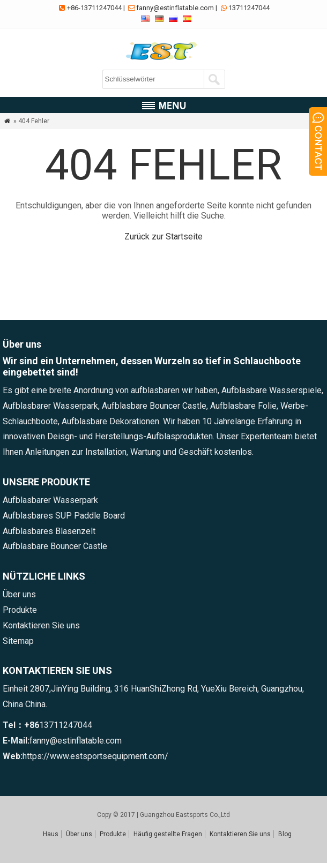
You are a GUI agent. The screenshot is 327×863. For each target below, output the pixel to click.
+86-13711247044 (94, 8)
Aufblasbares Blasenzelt (49, 531)
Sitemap (18, 641)
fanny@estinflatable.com (175, 8)
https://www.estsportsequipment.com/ (95, 756)
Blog (285, 834)
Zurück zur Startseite (163, 236)
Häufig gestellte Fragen (167, 834)
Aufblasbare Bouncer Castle (55, 546)
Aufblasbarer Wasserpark (50, 500)
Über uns (19, 594)
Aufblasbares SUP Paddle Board (64, 516)
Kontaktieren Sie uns (41, 625)
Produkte (20, 610)
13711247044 (249, 8)
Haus (50, 834)
